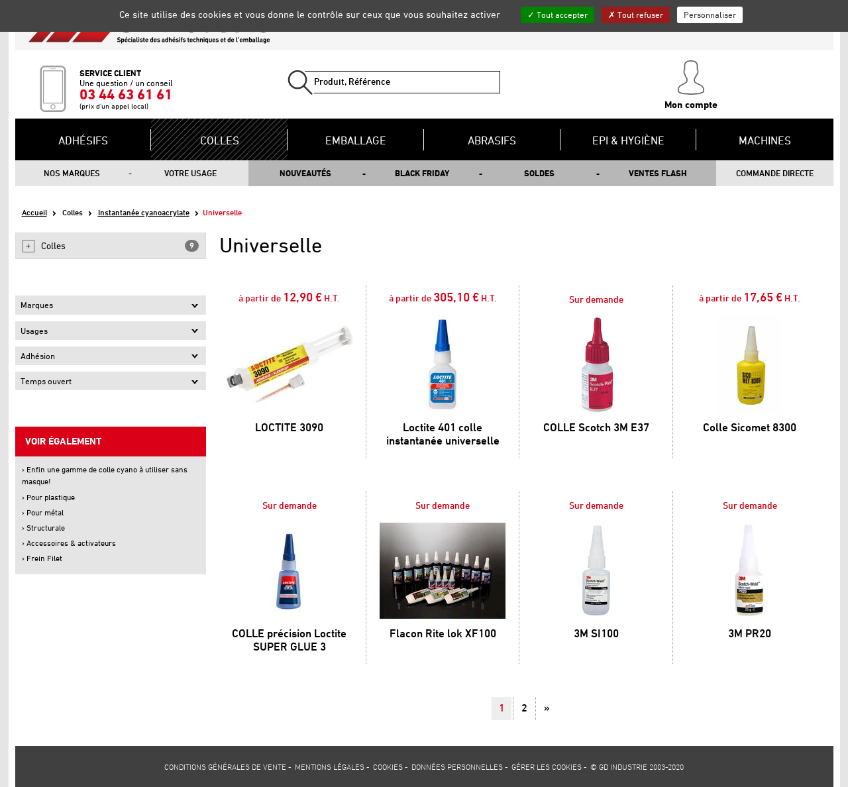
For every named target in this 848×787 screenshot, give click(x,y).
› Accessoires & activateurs (69, 543)
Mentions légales (329, 766)
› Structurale (43, 528)
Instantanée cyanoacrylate (143, 212)
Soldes (539, 173)
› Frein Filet (42, 558)
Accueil (34, 212)
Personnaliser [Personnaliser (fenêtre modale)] (710, 14)
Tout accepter (557, 14)
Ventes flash (658, 173)
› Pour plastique (48, 497)
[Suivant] (547, 708)
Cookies (388, 766)
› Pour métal (43, 512)
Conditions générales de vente (225, 766)
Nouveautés (305, 173)
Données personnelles (457, 766)
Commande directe (775, 173)
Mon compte (690, 85)
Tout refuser (635, 14)
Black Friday (422, 173)
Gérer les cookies (546, 766)
